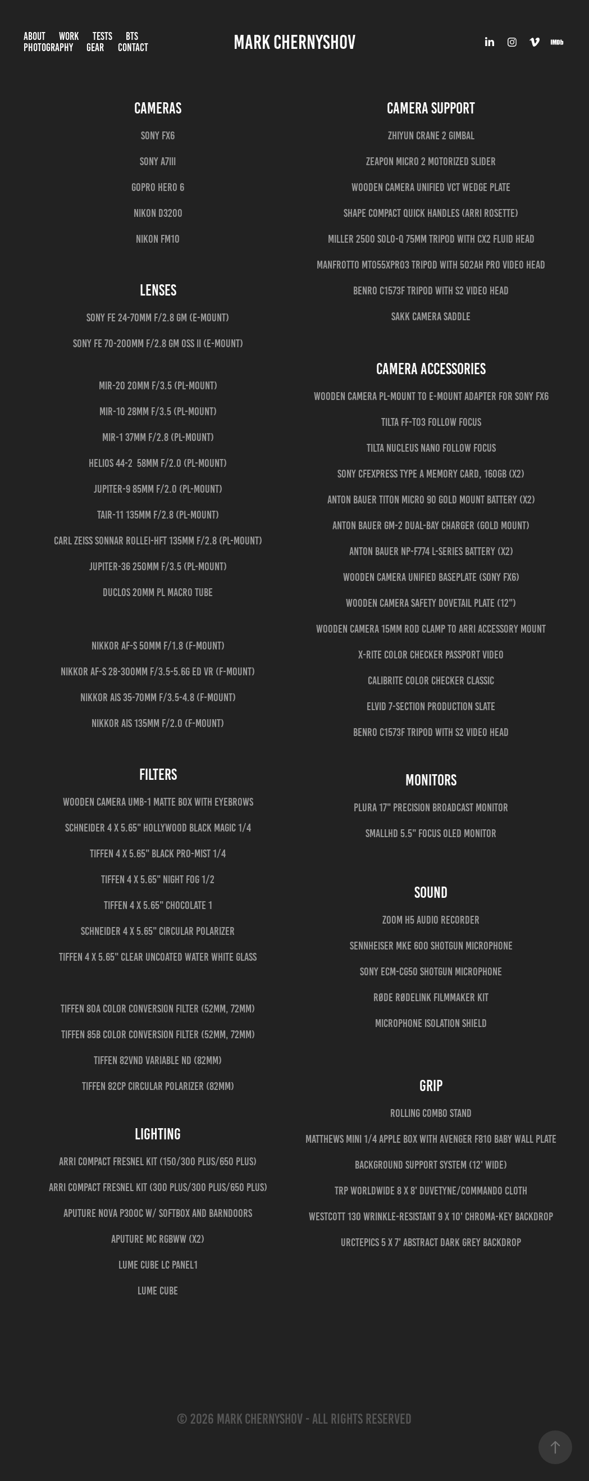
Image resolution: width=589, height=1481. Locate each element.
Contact (133, 47)
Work (69, 36)
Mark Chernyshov (294, 42)
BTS (132, 36)
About (34, 36)
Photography (48, 47)
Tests (102, 36)
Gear (95, 47)
